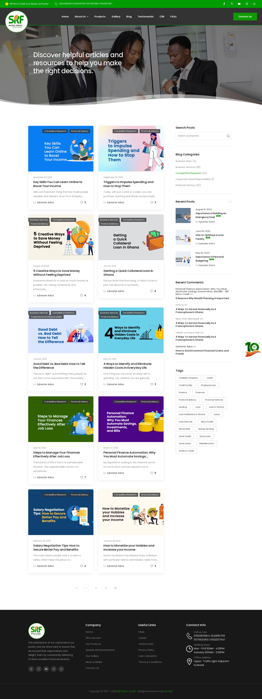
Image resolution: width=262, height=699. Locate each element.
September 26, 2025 (113, 177)
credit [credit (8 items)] (210, 377)
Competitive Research (188, 173)
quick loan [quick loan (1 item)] (205, 436)
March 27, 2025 (110, 447)
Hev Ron (168, 691)
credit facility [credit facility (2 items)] (185, 385)
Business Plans (184, 161)
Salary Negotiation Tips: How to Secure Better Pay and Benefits (56, 547)
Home (65, 16)
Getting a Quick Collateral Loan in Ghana (128, 273)
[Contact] (190, 636)
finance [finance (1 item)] (183, 392)
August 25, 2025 (41, 266)
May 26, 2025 (109, 359)
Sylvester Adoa (207, 221)
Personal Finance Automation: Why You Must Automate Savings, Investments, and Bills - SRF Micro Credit (202, 291)
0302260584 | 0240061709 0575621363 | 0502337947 (209, 637)
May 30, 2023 (202, 252)
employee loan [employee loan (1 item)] (208, 385)
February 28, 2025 (42, 540)
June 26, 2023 (203, 231)
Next (114, 588)
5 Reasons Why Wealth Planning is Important (202, 298)
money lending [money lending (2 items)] (206, 428)
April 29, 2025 (39, 447)
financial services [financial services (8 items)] (214, 399)
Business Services (185, 167)
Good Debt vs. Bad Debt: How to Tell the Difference (59, 366)
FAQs (173, 16)
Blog (129, 16)
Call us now (200, 632)
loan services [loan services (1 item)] (185, 421)
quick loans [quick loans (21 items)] (185, 443)
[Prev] (227, 201)
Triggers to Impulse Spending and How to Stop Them (128, 184)
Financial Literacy (185, 185)
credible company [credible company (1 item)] (188, 377)
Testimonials (145, 16)
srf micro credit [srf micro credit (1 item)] (186, 450)
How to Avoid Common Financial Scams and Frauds (202, 352)
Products (100, 16)
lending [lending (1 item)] (183, 407)
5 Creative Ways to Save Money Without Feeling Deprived (56, 273)
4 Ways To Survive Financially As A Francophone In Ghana (196, 311)
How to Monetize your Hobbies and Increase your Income (128, 547)
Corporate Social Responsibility (193, 179)
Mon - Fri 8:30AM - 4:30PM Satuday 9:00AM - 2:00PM (209, 650)
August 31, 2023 (204, 209)
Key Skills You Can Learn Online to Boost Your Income (57, 184)
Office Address (202, 657)
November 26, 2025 (42, 177)
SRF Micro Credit (126, 691)
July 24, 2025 (109, 266)
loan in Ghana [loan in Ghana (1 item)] (216, 407)
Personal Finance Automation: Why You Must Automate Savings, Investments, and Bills (129, 456)
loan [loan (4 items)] (197, 407)
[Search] (228, 136)
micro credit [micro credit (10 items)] (207, 421)
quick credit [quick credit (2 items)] (185, 436)
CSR (162, 16)
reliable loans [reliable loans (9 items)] (207, 443)
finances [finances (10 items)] (200, 392)
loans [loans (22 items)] (217, 414)
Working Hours (202, 644)
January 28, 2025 (112, 540)
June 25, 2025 (40, 359)
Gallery (116, 16)
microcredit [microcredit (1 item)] (184, 428)
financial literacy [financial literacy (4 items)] (187, 399)
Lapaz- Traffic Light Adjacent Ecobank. (211, 663)
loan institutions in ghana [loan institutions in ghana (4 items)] (192, 414)
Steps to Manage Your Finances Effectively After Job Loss (56, 454)
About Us (80, 16)
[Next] (230, 201)
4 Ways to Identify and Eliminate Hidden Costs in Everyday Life (127, 366)
